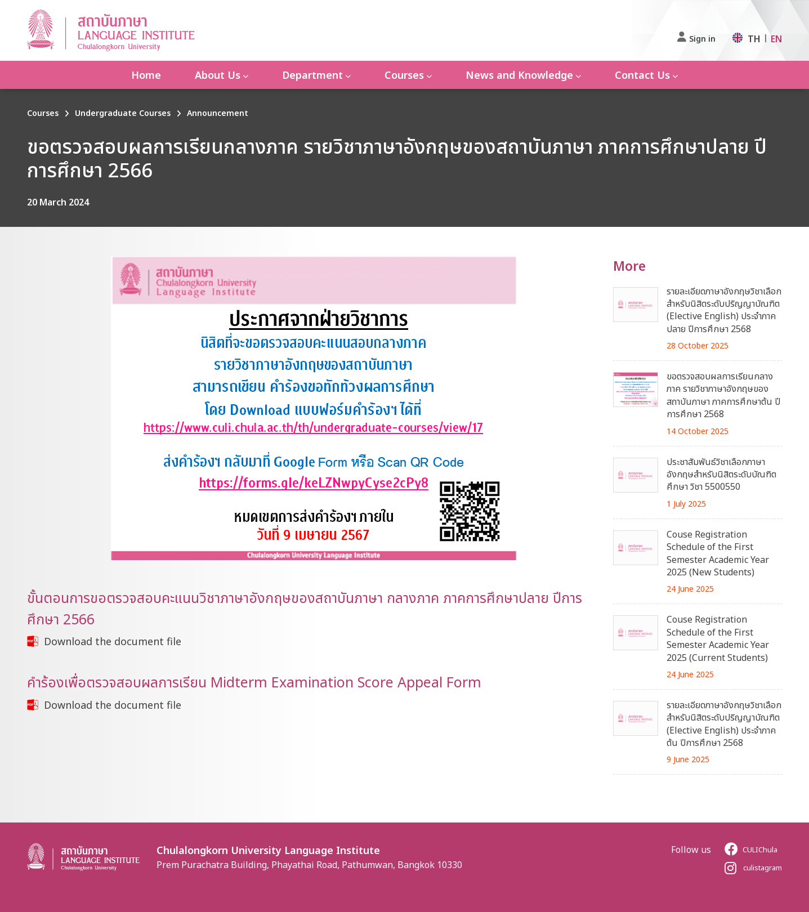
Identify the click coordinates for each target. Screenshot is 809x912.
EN (776, 39)
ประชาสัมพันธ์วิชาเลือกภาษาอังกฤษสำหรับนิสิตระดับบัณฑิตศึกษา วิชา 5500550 (721, 474)
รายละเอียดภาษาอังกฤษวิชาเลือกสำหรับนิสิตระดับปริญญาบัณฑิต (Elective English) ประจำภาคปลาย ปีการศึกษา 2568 (724, 310)
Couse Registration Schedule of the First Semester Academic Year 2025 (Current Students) (718, 638)
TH (754, 39)
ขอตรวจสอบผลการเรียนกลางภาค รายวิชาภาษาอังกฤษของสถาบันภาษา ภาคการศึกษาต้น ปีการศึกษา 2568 (723, 395)
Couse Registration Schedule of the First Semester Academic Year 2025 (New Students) (718, 553)
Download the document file (112, 641)
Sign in (702, 38)
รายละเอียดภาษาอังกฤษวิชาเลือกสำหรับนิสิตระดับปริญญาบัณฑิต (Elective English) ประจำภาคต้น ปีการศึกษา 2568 (724, 724)
